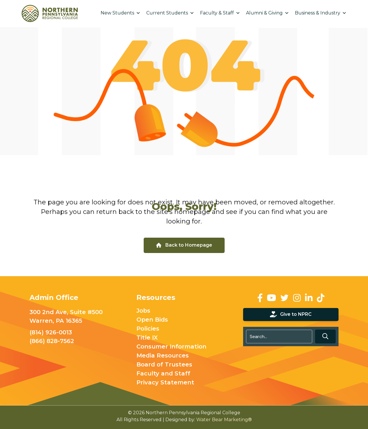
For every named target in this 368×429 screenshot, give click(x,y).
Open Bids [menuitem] (152, 320)
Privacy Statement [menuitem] (165, 383)
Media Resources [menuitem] (162, 356)
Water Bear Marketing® (224, 419)
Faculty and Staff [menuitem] (163, 374)
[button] (325, 336)
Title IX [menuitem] (147, 338)
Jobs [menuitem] (143, 311)
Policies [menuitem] (147, 329)
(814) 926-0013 (50, 332)
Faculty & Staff (220, 13)
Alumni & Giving (267, 13)
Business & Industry (321, 13)
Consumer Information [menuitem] (171, 347)
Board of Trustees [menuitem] (164, 365)
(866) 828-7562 (51, 341)
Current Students (170, 13)
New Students (120, 13)
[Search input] (279, 336)
